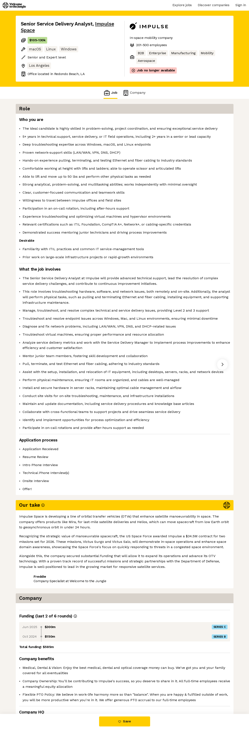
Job (110, 92)
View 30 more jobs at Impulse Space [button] (80, 696)
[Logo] (14, 5)
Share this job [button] (32, 696)
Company (133, 92)
